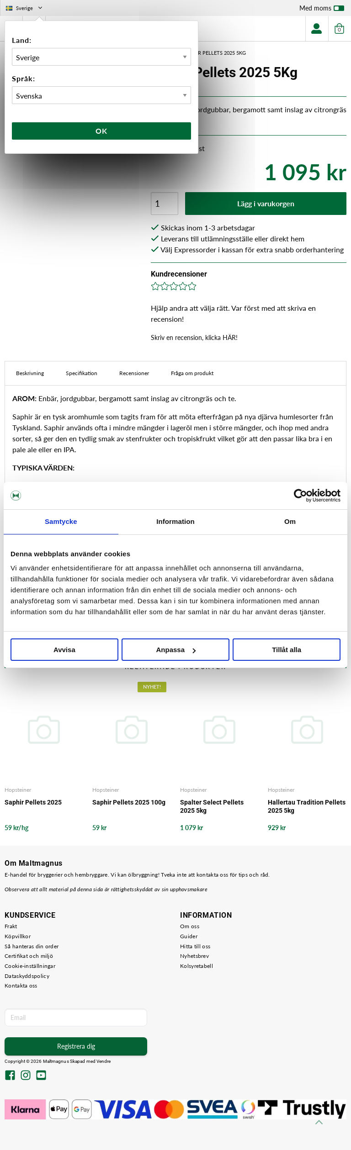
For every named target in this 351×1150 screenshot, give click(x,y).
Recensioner (134, 373)
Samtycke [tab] (61, 521)
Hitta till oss (195, 946)
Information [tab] (175, 521)
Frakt (11, 926)
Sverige (25, 8)
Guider (188, 936)
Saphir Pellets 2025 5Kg (215, 53)
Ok (101, 130)
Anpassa (176, 649)
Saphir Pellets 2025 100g (128, 802)
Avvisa (64, 649)
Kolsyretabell (196, 965)
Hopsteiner (18, 789)
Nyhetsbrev (194, 955)
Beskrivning (30, 373)
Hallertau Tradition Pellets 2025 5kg (307, 806)
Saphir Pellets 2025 (33, 802)
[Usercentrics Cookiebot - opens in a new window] (300, 495)
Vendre (103, 1061)
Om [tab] (290, 521)
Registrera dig (76, 1046)
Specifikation (81, 373)
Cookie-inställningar (30, 965)
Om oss (189, 926)
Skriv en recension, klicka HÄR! (194, 337)
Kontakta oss (21, 985)
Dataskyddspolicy (27, 975)
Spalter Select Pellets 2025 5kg (212, 806)
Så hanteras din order (31, 946)
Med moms (321, 10)
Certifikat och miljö (29, 955)
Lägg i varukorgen (265, 203)
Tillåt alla (286, 649)
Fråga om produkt (192, 373)
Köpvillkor (18, 936)
